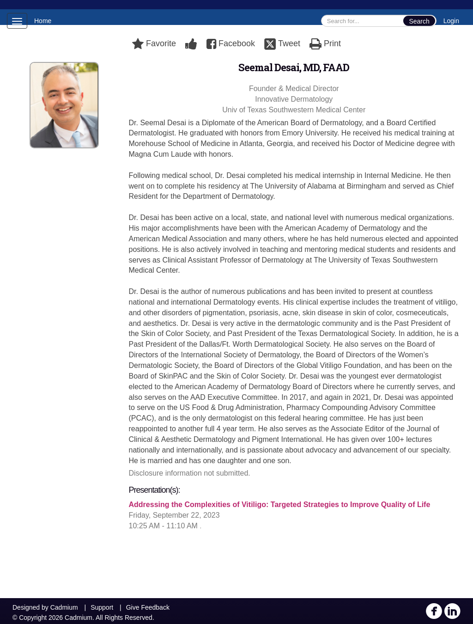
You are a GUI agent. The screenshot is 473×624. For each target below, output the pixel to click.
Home (42, 20)
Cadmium (64, 607)
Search (419, 21)
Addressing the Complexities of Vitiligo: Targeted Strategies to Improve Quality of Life (280, 504)
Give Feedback (148, 607)
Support (102, 607)
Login (451, 20)
